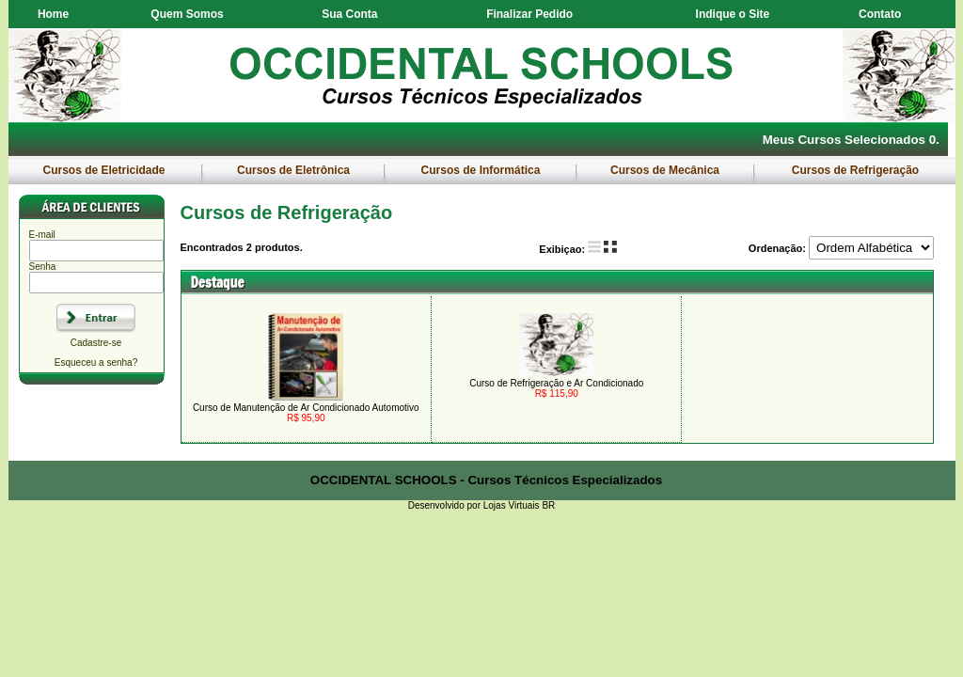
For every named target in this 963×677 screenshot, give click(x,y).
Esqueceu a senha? (96, 362)
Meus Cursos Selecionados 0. (851, 140)
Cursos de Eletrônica (294, 170)
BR (548, 505)
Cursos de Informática (480, 170)
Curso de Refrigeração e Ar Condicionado (556, 383)
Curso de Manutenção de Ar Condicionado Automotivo (306, 407)
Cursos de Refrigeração (855, 170)
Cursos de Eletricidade (103, 170)
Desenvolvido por (445, 505)
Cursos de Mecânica (665, 170)
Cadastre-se (96, 343)
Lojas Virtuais (513, 505)
